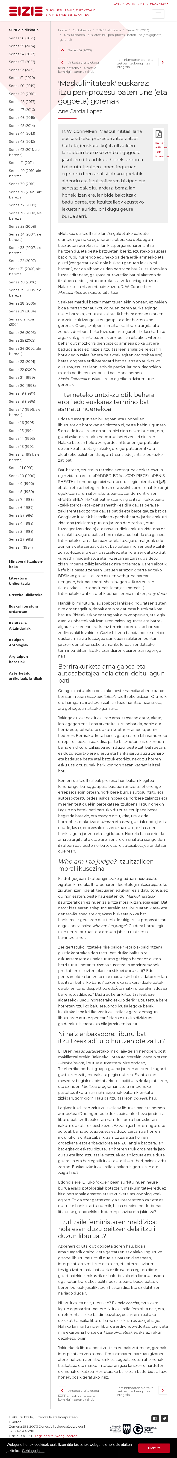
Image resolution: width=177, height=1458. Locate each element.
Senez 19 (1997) (22, 393)
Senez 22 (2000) (22, 370)
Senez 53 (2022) (22, 62)
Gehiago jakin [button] (33, 1451)
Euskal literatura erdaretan (23, 609)
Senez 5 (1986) (21, 515)
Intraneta (140, 3)
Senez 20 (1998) (22, 386)
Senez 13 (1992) (22, 447)
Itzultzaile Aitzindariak (19, 626)
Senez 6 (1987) (21, 508)
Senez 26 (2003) (22, 333)
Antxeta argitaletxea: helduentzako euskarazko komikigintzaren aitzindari (79, 67)
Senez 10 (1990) (22, 476)
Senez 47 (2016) (22, 110)
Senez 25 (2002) (22, 340)
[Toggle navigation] (158, 14)
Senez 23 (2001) (22, 362)
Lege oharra (44, 1436)
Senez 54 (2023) (22, 54)
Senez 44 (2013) (22, 133)
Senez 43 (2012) (22, 142)
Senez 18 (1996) (22, 401)
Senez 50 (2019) (22, 86)
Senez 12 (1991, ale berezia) (24, 457)
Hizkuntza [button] (158, 3)
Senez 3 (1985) (21, 532)
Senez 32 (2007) (22, 261)
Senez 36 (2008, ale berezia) (25, 216)
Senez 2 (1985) (21, 539)
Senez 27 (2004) (22, 311)
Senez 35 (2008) (22, 226)
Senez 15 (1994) (22, 431)
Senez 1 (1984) (21, 547)
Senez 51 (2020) (22, 78)
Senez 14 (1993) (22, 439)
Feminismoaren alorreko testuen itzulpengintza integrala (135, 63)
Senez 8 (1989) (21, 492)
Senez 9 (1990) (21, 484)
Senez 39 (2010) (22, 184)
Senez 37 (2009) (22, 205)
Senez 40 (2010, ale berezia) (25, 173)
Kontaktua (121, 3)
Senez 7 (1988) (21, 500)
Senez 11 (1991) (21, 468)
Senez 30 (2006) (22, 282)
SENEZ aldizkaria (23, 30)
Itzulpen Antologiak (18, 642)
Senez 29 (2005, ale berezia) (25, 292)
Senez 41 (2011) (21, 163)
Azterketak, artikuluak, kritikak (25, 676)
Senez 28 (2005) (22, 303)
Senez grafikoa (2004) (21, 322)
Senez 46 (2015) (22, 118)
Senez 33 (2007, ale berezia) (25, 250)
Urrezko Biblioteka (25, 595)
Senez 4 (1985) (21, 523)
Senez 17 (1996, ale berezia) (24, 412)
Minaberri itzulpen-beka (26, 564)
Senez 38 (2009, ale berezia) (25, 194)
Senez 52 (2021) (21, 70)
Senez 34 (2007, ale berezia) (25, 237)
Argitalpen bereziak (18, 659)
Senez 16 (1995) (22, 423)
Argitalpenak (81, 30)
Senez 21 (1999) (22, 377)
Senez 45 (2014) (22, 126)
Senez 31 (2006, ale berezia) (25, 271)
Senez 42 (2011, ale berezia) (24, 152)
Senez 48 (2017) (22, 102)
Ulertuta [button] (154, 1448)
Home (62, 30)
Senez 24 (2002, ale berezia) (25, 351)
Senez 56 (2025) (22, 38)
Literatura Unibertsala (19, 581)
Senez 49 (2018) (22, 94)
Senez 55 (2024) (22, 46)
